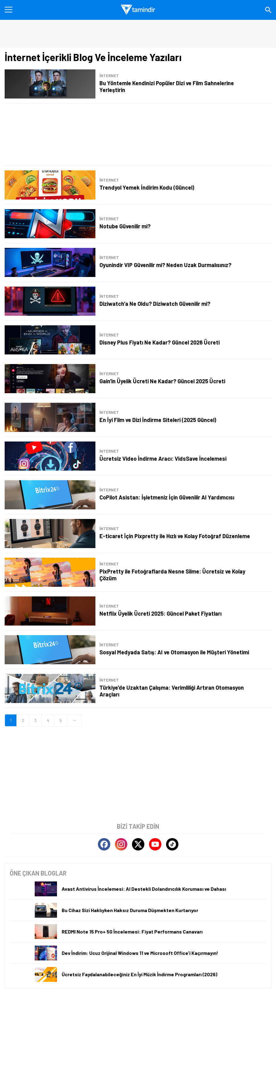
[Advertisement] (138, 134)
